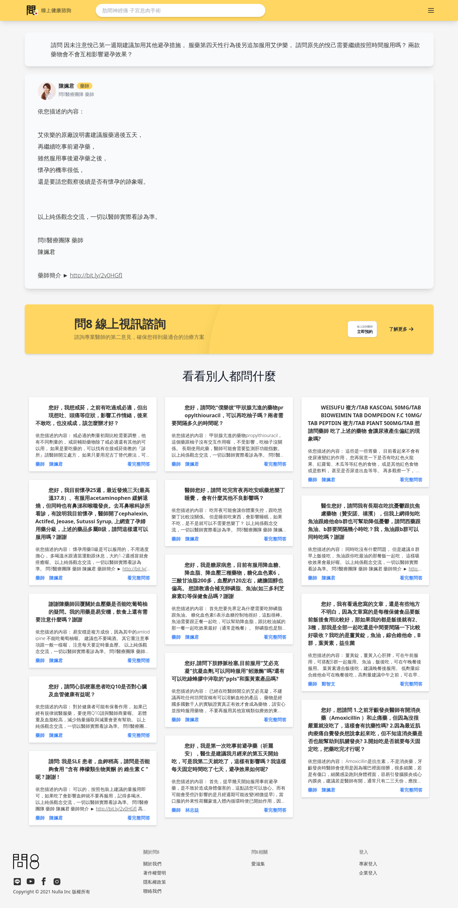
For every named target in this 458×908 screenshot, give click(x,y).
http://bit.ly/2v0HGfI (96, 275)
